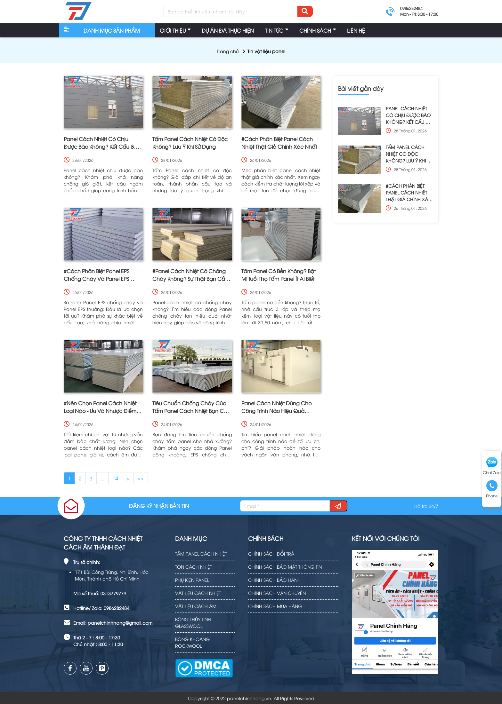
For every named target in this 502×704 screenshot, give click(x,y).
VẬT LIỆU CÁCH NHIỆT (198, 593)
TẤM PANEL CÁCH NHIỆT (201, 553)
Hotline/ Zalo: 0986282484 (101, 608)
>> (140, 478)
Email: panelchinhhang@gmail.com (112, 623)
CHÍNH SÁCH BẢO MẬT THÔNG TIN (285, 567)
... (102, 478)
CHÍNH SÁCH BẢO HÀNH (274, 580)
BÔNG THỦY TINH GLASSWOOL (193, 622)
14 (115, 478)
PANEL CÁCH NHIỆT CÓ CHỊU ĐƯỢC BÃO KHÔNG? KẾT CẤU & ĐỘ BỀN (408, 115)
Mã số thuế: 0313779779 (99, 593)
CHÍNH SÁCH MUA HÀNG (275, 606)
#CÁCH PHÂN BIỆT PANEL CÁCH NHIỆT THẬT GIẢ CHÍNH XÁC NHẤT (409, 192)
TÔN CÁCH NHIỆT (193, 567)
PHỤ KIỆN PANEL (192, 580)
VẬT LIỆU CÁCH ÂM (195, 606)
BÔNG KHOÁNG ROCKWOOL (192, 642)
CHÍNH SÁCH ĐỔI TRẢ (271, 553)
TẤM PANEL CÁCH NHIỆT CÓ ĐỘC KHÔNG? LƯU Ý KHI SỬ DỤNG (409, 154)
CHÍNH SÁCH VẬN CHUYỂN (277, 593)
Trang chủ (228, 51)
